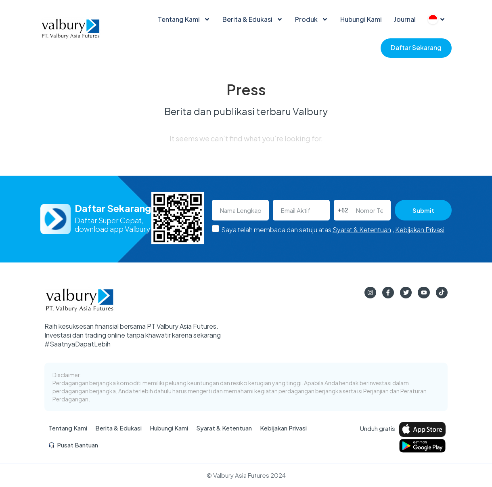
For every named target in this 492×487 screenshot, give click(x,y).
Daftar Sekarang (416, 47)
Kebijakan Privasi (419, 229)
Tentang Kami (184, 19)
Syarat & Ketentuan (362, 229)
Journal (405, 19)
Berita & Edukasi (252, 19)
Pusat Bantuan (73, 445)
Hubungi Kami (361, 19)
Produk (311, 19)
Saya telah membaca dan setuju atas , (332, 229)
